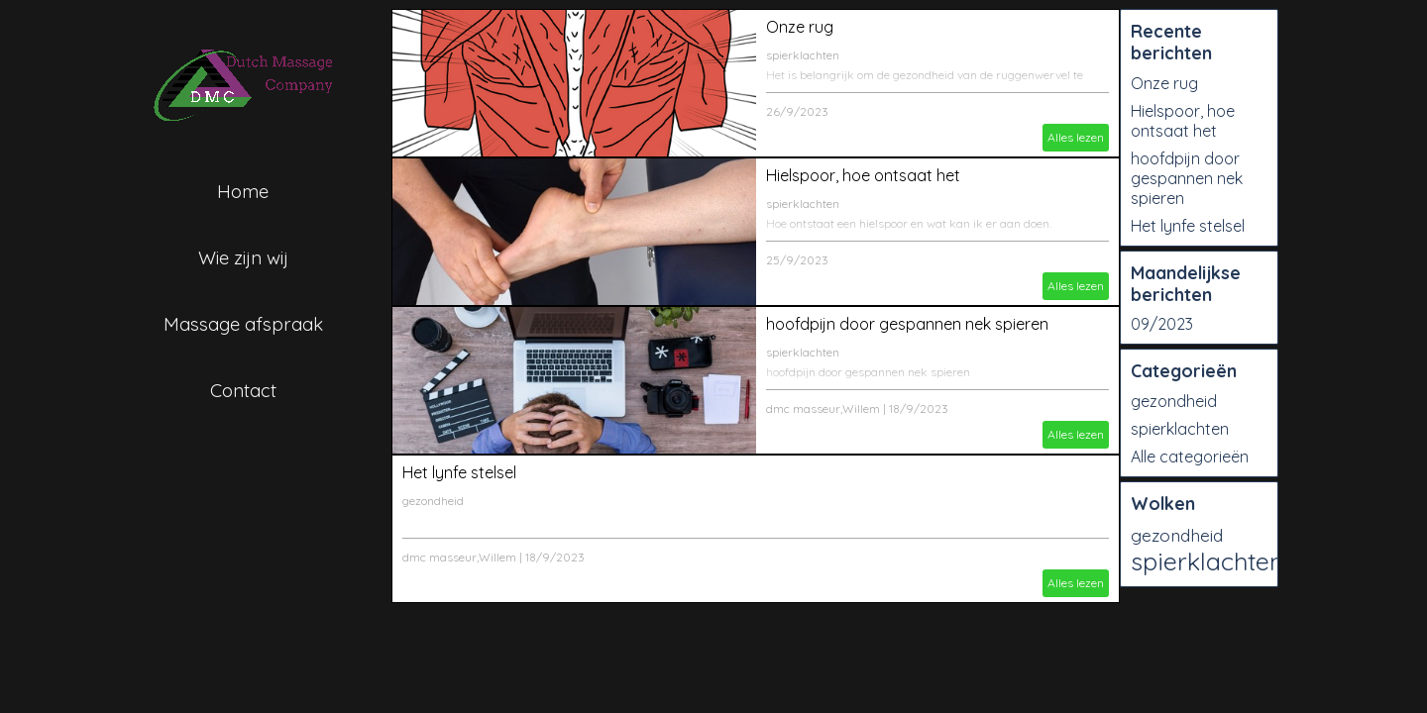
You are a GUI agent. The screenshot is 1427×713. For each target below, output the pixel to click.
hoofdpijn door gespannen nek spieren (907, 324)
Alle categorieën (1190, 456)
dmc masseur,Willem (823, 408)
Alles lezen (1075, 137)
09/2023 (1162, 324)
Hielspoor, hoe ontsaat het (863, 175)
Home (243, 191)
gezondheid (433, 500)
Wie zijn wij (243, 257)
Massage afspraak (243, 324)
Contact (243, 390)
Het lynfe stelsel (459, 472)
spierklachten (802, 55)
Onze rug (799, 27)
